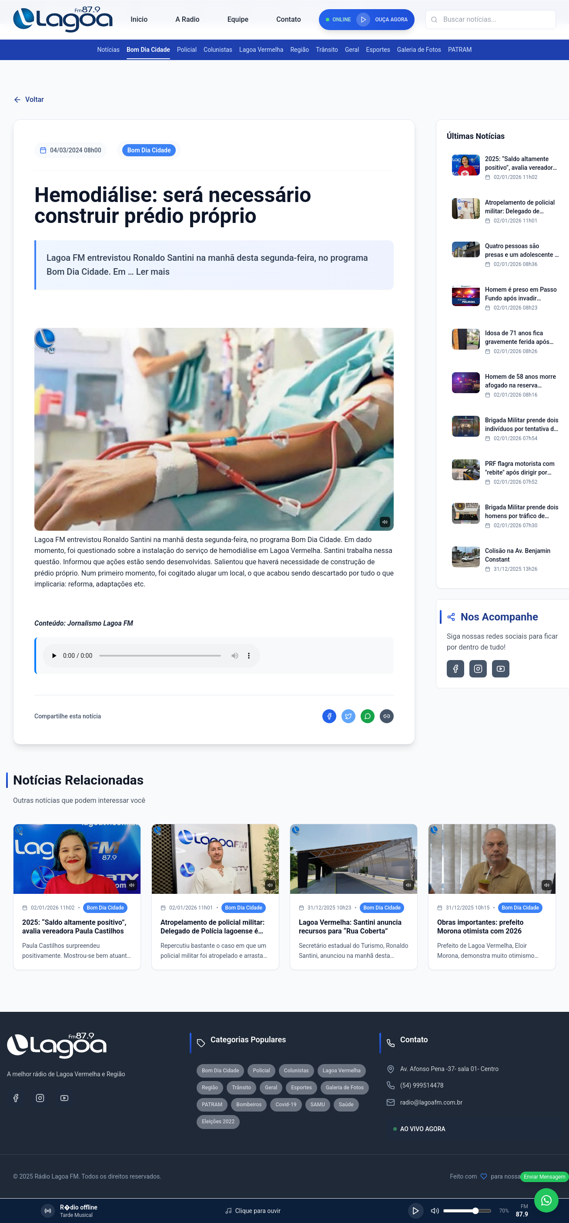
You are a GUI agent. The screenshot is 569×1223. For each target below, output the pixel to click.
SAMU (318, 1105)
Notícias (108, 49)
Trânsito (327, 49)
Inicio (139, 19)
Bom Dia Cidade (148, 50)
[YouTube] (64, 1098)
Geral (352, 49)
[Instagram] (40, 1098)
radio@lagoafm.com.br (431, 1102)
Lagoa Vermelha (261, 49)
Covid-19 (285, 1105)
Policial (187, 49)
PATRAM (460, 49)
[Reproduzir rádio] (363, 20)
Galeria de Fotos (419, 49)
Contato (288, 19)
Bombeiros (248, 1105)
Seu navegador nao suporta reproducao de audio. (151, 655)
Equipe (238, 19)
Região (299, 49)
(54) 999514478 (422, 1085)
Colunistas (218, 49)
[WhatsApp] (546, 1200)
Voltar (28, 99)
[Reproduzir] (416, 1211)
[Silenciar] (435, 1210)
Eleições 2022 (218, 1122)
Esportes (378, 49)
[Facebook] (15, 1098)
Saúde (346, 1105)
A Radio (187, 19)
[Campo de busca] (490, 19)
